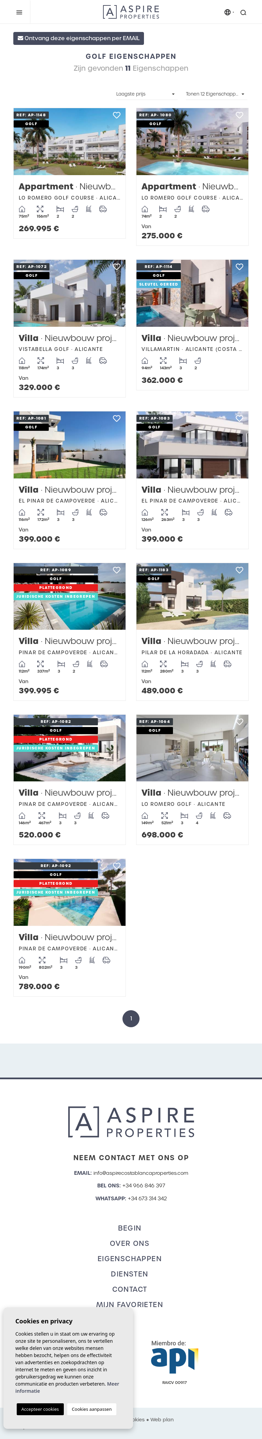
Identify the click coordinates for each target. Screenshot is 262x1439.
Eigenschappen (130, 1258)
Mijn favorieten (129, 1304)
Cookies (135, 1420)
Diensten (129, 1274)
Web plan (162, 1420)
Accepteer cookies (40, 1409)
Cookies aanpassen (92, 1409)
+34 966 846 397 (143, 1186)
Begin (130, 1228)
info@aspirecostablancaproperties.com (140, 1173)
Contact (129, 1289)
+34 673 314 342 (147, 1199)
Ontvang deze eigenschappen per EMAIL (79, 38)
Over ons (129, 1243)
